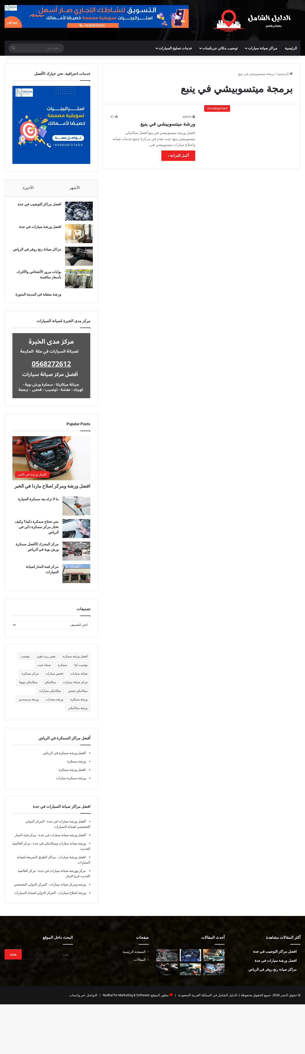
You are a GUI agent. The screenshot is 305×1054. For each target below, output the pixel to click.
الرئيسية (291, 48)
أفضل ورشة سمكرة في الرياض (64, 758)
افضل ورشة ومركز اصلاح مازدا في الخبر (52, 491)
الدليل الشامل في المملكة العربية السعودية (207, 1000)
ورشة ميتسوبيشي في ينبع (167, 124)
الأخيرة (28, 187)
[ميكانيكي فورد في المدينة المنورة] (167, 974)
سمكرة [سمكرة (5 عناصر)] (62, 670)
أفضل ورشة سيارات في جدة (66, 826)
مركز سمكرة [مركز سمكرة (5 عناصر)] (30, 678)
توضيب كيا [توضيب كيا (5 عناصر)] (81, 670)
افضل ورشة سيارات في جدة (38, 229)
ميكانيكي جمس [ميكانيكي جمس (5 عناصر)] (78, 696)
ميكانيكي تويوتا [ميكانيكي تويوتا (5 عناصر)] (28, 687)
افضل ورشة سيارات (72, 862)
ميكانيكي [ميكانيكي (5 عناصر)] (50, 687)
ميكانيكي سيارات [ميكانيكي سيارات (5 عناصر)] (50, 696)
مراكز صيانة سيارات (262, 48)
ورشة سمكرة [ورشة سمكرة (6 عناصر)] (79, 704)
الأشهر (75, 187)
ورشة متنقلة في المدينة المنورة (36, 297)
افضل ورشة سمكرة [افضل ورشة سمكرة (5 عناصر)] (75, 661)
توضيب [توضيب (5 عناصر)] (25, 661)
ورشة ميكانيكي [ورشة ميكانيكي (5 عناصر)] (78, 713)
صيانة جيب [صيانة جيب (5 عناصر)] (44, 670)
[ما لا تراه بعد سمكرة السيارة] (76, 511)
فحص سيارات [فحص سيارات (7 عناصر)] (54, 678)
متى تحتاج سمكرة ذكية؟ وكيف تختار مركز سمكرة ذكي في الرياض (37, 532)
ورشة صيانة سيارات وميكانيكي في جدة (59, 848)
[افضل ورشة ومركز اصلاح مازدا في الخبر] (51, 463)
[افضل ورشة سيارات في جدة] (76, 236)
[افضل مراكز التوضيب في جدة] (76, 213)
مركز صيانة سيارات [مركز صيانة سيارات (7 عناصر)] (75, 687)
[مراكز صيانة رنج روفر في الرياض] (76, 258)
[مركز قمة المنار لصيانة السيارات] (76, 578)
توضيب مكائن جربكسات (220, 48)
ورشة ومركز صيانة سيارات (67, 889)
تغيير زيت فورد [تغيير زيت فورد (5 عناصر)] (46, 661)
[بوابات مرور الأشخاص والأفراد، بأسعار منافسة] (76, 281)
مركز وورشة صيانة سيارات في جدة (61, 876)
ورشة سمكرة (76, 766)
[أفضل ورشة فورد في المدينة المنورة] (190, 974)
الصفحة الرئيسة (134, 957)
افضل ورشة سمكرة (72, 775)
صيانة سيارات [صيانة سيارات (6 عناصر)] (79, 678)
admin (187, 117)
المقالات (140, 965)
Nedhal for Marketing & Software (125, 1000)
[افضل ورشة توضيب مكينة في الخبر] (190, 960)
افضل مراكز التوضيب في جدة (37, 207)
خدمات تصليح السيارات (175, 48)
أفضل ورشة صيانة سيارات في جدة (62, 840)
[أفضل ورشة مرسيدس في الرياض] (214, 960)
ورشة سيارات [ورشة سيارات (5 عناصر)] (54, 704)
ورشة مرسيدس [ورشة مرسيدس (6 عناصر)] (29, 704)
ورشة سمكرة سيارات (71, 783)
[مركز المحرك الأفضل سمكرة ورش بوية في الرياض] (76, 556)
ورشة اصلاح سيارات (72, 898)
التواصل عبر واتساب (83, 1000)
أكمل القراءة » (178, 156)
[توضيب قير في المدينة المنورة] (167, 960)
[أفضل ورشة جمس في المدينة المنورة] (214, 974)
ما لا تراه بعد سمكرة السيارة (38, 504)
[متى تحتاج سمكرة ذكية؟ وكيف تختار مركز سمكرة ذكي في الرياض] (76, 533)
